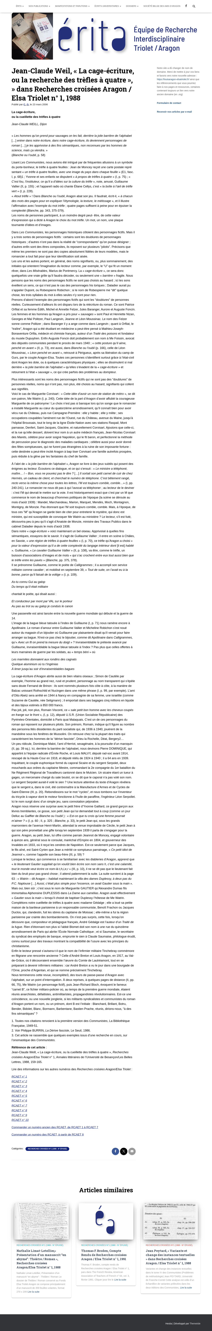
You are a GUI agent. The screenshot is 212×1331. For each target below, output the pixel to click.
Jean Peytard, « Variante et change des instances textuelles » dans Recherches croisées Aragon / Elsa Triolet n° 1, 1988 (170, 1257)
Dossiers (132, 6)
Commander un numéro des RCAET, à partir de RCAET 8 (50, 1134)
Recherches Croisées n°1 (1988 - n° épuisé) (47, 1149)
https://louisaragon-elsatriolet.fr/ (173, 79)
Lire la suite (34, 1291)
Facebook (186, 6)
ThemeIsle (195, 1323)
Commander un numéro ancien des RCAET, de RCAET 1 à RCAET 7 (57, 1127)
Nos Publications (39, 6)
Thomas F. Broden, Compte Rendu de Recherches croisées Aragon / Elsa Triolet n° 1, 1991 (104, 1255)
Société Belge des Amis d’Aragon (161, 6)
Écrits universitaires (108, 6)
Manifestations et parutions (72, 6)
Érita (20, 6)
